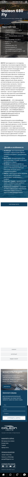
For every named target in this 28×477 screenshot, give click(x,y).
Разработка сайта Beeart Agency (8, 469)
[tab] (14, 204)
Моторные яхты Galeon (9, 18)
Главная (3, 18)
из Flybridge (17, 18)
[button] (25, 1)
